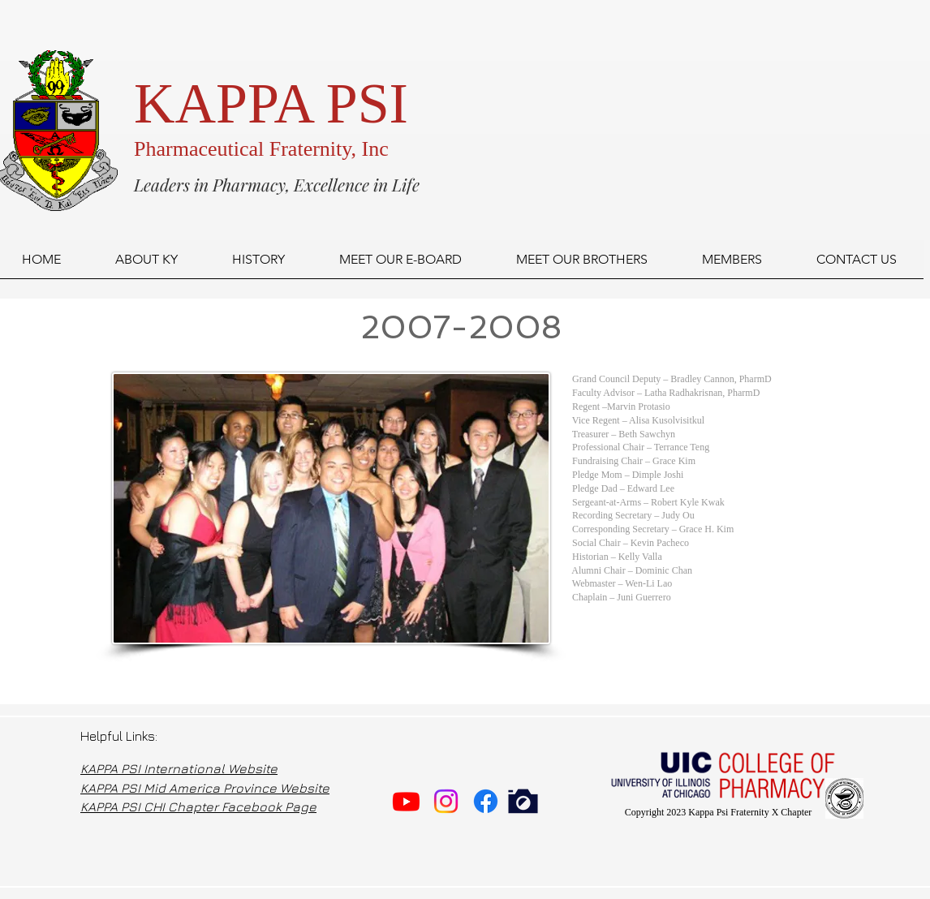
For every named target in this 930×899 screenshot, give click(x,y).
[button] (400, 264)
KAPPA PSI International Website (179, 768)
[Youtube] (406, 801)
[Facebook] (486, 801)
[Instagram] (446, 801)
